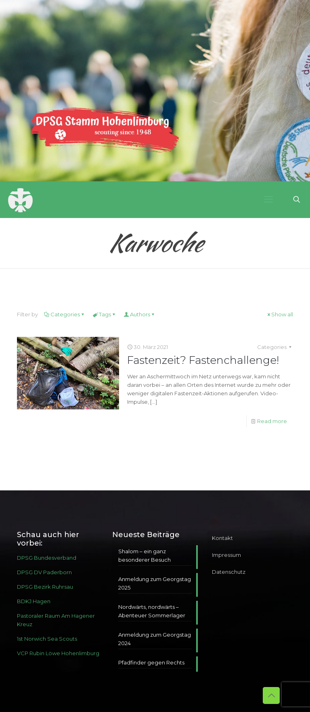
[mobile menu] (268, 199)
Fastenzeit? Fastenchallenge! (203, 360)
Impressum (226, 555)
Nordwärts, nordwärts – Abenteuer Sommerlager (151, 611)
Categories (64, 314)
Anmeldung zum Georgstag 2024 (154, 638)
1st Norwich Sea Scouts (47, 638)
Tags (104, 314)
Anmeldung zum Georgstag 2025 (154, 583)
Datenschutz (228, 572)
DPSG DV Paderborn (44, 572)
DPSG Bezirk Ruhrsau (45, 586)
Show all (279, 314)
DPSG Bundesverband (46, 557)
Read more (272, 421)
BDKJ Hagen (33, 601)
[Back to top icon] (271, 695)
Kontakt (222, 538)
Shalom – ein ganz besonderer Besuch (144, 555)
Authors (139, 314)
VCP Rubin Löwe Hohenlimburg (58, 653)
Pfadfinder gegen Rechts (151, 662)
